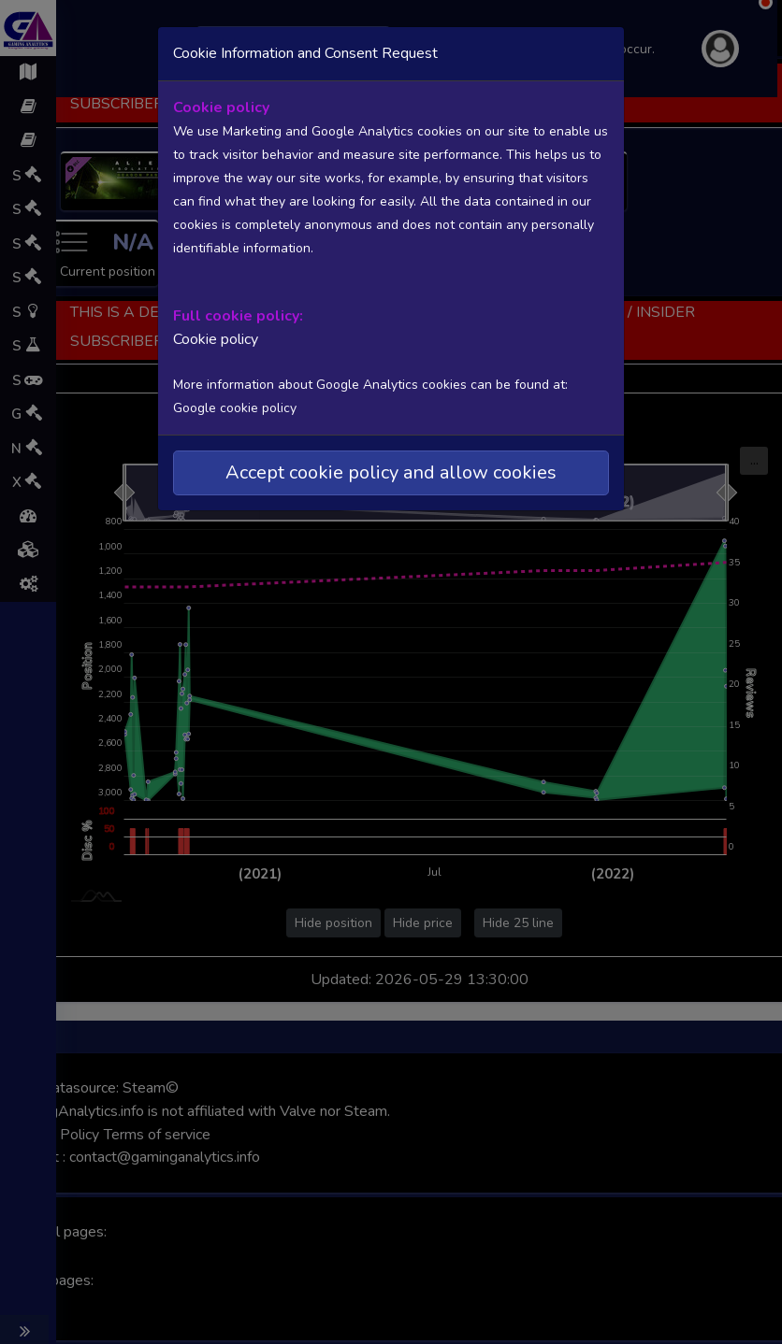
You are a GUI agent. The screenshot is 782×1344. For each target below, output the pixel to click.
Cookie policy (215, 339)
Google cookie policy (235, 408)
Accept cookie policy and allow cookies (391, 472)
